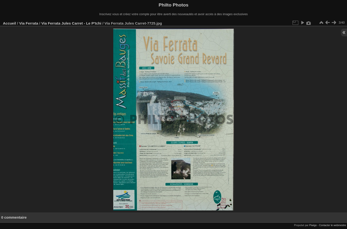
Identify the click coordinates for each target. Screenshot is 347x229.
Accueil (9, 23)
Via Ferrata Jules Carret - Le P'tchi (71, 23)
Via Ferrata (28, 23)
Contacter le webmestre (332, 225)
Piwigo (313, 225)
